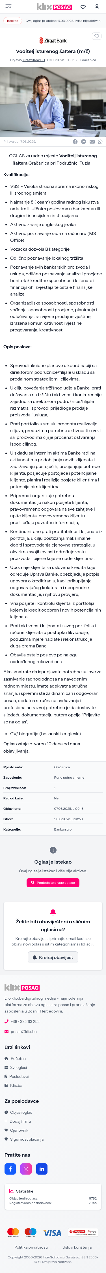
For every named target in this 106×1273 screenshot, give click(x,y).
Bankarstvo (63, 829)
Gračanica (88, 60)
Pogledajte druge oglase (53, 882)
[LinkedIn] (41, 1169)
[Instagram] (26, 1169)
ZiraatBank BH (33, 60)
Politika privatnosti (31, 1247)
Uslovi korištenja (77, 1247)
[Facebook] (10, 1169)
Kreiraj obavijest (53, 957)
